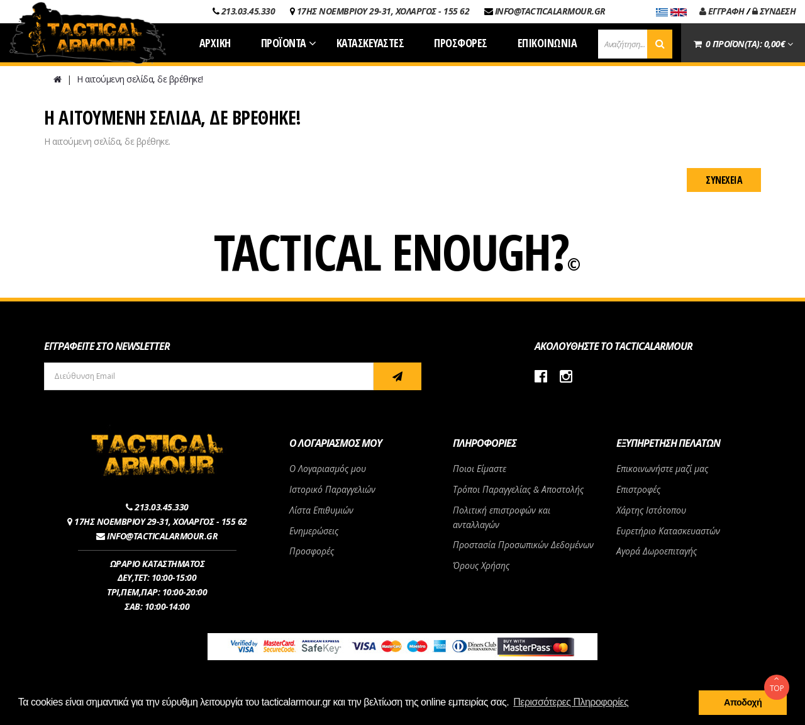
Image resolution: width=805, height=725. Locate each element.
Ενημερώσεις (313, 531)
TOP (776, 684)
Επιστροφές (638, 489)
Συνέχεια (724, 180)
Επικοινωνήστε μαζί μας (662, 469)
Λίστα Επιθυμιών (321, 510)
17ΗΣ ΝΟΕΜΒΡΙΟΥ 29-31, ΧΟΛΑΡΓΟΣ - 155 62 (383, 11)
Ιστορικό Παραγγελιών (332, 489)
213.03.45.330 (248, 11)
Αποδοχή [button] (743, 702)
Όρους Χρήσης (481, 565)
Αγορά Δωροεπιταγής (656, 551)
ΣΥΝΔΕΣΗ (774, 11)
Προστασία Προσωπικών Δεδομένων (523, 545)
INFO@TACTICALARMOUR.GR (550, 11)
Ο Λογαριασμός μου (327, 469)
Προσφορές (311, 551)
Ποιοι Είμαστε (479, 469)
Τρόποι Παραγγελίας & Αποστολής (518, 489)
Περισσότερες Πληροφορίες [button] (570, 702)
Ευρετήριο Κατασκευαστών (668, 531)
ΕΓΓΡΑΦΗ (722, 11)
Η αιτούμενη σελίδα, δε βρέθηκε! (140, 79)
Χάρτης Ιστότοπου (651, 510)
